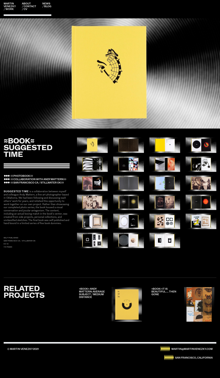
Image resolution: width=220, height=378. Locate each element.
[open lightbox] (92, 145)
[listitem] (110, 73)
